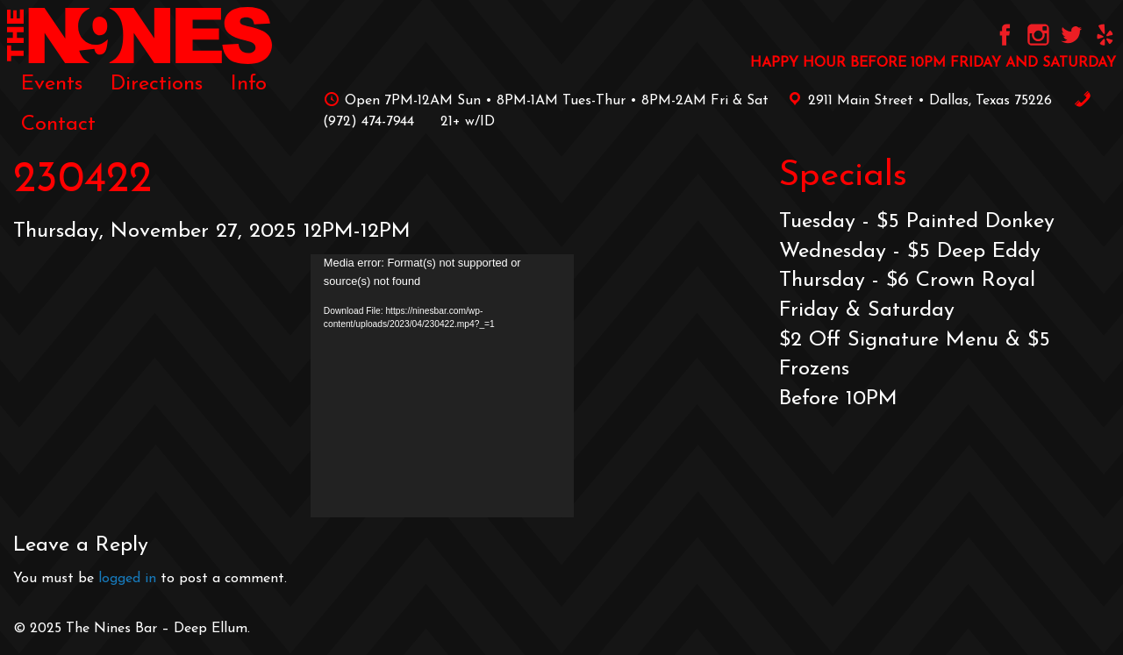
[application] (442, 385)
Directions (157, 84)
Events (51, 84)
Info (249, 84)
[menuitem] (52, 84)
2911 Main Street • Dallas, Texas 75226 (917, 101)
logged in (127, 579)
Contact (58, 124)
